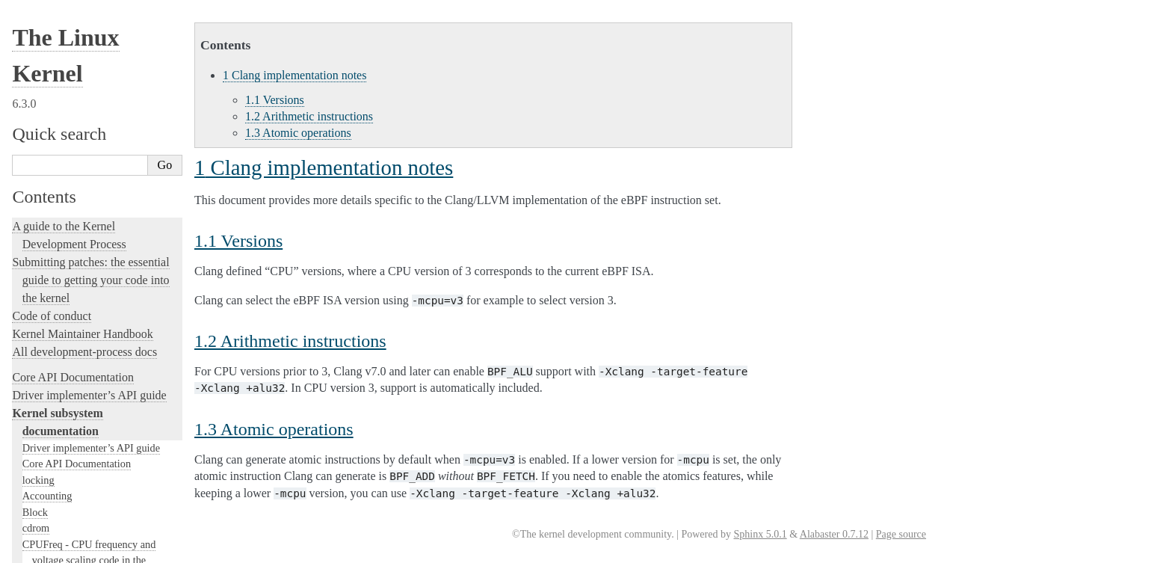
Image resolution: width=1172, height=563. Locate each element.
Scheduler (43, 159)
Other (43, 49)
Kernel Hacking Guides (68, 323)
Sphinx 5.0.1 (759, 534)
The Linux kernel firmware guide (91, 553)
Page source (901, 534)
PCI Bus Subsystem (65, 95)
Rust (23, 395)
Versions (274, 99)
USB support (50, 79)
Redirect (48, 64)
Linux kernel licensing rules (79, 233)
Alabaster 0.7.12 (834, 534)
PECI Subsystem (58, 191)
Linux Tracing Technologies (79, 341)
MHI (32, 175)
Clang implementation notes (94, 20)
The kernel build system (69, 456)
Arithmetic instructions (309, 116)
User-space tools (51, 492)
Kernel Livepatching (61, 377)
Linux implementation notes (90, 34)
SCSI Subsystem (58, 111)
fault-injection (46, 359)
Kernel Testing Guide (63, 305)
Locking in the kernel (63, 208)
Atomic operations (298, 132)
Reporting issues (51, 474)
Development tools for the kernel (91, 287)
